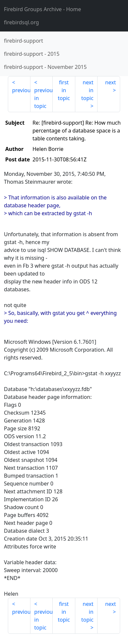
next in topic (87, 90)
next (110, 82)
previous (21, 90)
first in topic (64, 90)
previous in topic (43, 98)
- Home (42, 9)
